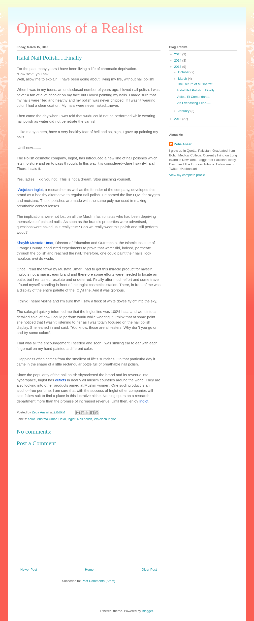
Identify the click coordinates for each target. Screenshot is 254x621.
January (184, 111)
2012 (178, 119)
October (184, 72)
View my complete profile (187, 175)
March (183, 78)
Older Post (149, 569)
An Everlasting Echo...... (194, 103)
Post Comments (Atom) (98, 581)
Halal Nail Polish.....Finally (195, 90)
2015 (178, 54)
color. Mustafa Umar (42, 419)
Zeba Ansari (183, 144)
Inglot (71, 419)
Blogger (147, 611)
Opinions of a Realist (80, 28)
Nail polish (84, 419)
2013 (178, 67)
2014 (178, 60)
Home (89, 569)
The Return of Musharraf (194, 84)
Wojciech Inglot (105, 419)
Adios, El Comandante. (193, 97)
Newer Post (28, 569)
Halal (62, 419)
